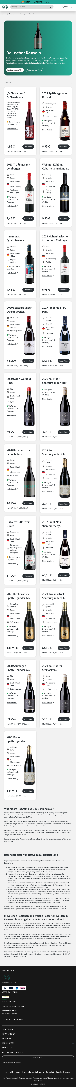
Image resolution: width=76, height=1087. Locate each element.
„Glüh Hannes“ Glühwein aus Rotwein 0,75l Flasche (20, 95)
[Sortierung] (38, 83)
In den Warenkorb (64, 147)
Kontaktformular (18, 1019)
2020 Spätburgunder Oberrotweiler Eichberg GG (19, 310)
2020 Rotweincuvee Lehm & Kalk (19, 452)
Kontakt (59, 1072)
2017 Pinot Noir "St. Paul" (54, 309)
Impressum (66, 1072)
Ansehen (28, 147)
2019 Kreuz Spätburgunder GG (53, 452)
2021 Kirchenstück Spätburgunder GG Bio (53, 596)
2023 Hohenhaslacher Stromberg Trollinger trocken (55, 238)
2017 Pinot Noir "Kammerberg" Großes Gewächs (52, 524)
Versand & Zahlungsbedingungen (33, 1072)
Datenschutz (50, 1072)
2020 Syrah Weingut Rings (19, 380)
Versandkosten (37, 1078)
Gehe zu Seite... (38, 1057)
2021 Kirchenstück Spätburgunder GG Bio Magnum (18, 596)
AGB (7, 1072)
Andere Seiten (8, 1043)
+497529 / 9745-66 (9, 1011)
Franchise (6, 1038)
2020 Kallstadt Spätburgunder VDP (54, 380)
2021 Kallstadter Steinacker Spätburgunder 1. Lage (52, 668)
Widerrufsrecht (15, 1072)
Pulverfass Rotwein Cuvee (18, 524)
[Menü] (71, 7)
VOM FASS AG (40, 1084)
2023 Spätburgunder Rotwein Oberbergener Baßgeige (54, 95)
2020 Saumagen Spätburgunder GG (18, 668)
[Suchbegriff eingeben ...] (29, 7)
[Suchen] (51, 7)
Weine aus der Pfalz (34, 70)
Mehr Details (12, 129)
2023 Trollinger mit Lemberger (18, 166)
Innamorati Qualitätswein (15, 238)
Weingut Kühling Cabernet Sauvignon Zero (54, 167)
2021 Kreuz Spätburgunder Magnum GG (16, 739)
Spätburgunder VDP (15, 70)
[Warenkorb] (63, 7)
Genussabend (7, 1029)
